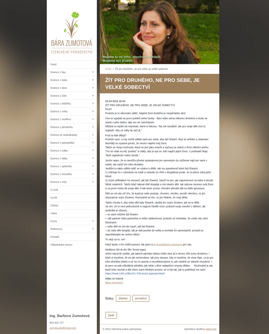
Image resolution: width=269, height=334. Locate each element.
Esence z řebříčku (60, 103)
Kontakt (54, 236)
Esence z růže (58, 95)
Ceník (53, 197)
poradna (141, 298)
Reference (56, 229)
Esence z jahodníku (61, 127)
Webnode (211, 329)
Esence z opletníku (61, 166)
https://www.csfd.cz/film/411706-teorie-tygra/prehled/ (135, 273)
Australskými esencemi (169, 244)
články (123, 298)
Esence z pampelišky (62, 142)
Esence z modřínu (60, 119)
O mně (54, 189)
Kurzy (53, 221)
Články (54, 205)
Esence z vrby (58, 181)
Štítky (109, 298)
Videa (53, 213)
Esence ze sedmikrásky (63, 134)
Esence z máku (59, 150)
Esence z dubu (58, 80)
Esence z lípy (58, 72)
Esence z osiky (58, 111)
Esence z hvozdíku (61, 174)
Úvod (53, 64)
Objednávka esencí (61, 244)
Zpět (111, 315)
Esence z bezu (58, 87)
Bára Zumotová (114, 282)
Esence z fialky (58, 158)
